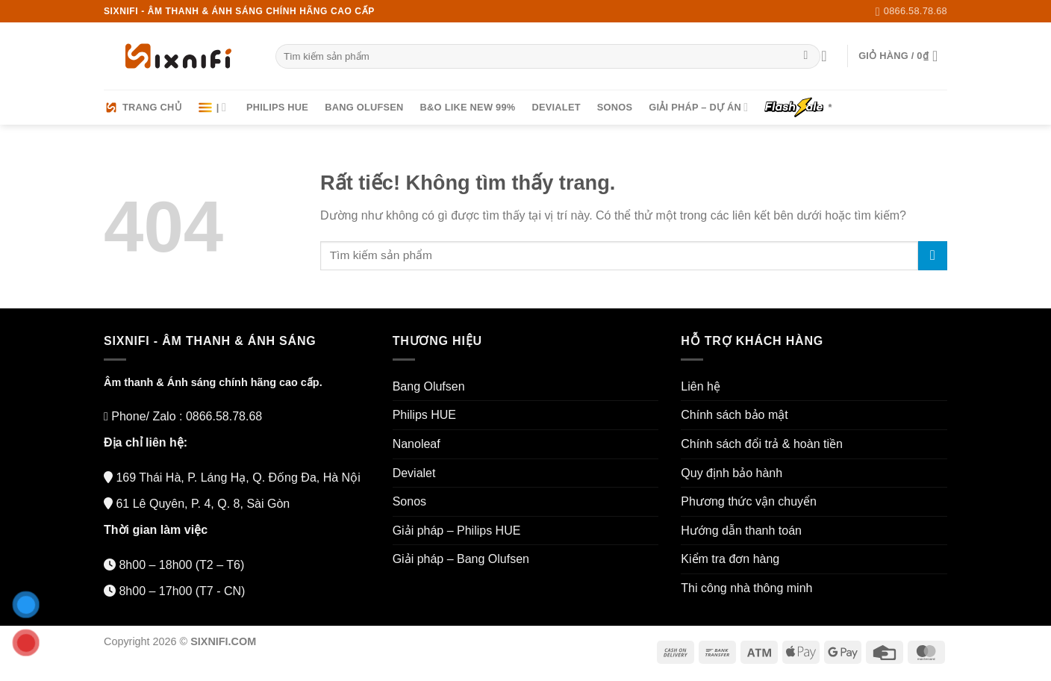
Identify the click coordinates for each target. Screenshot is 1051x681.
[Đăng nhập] (828, 56)
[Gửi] (805, 56)
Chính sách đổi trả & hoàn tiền (762, 444)
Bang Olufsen (364, 107)
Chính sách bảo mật (734, 414)
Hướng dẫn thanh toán (741, 530)
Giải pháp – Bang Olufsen (461, 559)
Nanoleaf (416, 444)
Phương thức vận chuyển (749, 501)
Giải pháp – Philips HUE (457, 530)
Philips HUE (277, 107)
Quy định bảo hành (731, 473)
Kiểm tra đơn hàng (730, 559)
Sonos (615, 107)
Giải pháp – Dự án (698, 107)
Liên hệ (700, 386)
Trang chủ (142, 107)
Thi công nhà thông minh (746, 588)
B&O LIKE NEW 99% (468, 107)
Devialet (555, 107)
